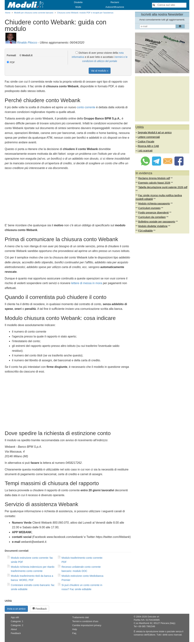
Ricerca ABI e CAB (148, 146)
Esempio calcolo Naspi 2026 (154, 182)
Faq (74, 633)
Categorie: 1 (17, 621)
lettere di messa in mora (86, 283)
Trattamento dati (80, 617)
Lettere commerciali (149, 137)
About (14, 629)
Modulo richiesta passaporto (154, 203)
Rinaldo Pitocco (27, 42)
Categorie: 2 (17, 625)
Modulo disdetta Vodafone (153, 226)
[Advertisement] (68, 197)
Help (74, 629)
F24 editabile (145, 230)
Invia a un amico (16, 608)
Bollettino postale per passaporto (156, 221)
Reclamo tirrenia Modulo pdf (154, 178)
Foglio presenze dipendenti (153, 212)
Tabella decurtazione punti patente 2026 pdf (162, 187)
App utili (15, 617)
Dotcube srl (153, 616)
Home (7, 13)
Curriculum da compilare (152, 217)
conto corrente (86, 107)
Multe (78, 7)
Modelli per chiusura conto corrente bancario (33, 13)
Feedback (39, 608)
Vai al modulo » (99, 70)
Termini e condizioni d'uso (85, 621)
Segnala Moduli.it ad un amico (155, 132)
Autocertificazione (115, 7)
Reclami (115, 2)
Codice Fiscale (146, 141)
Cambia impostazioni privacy (86, 625)
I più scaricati (145, 150)
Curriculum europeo (149, 208)
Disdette (78, 2)
